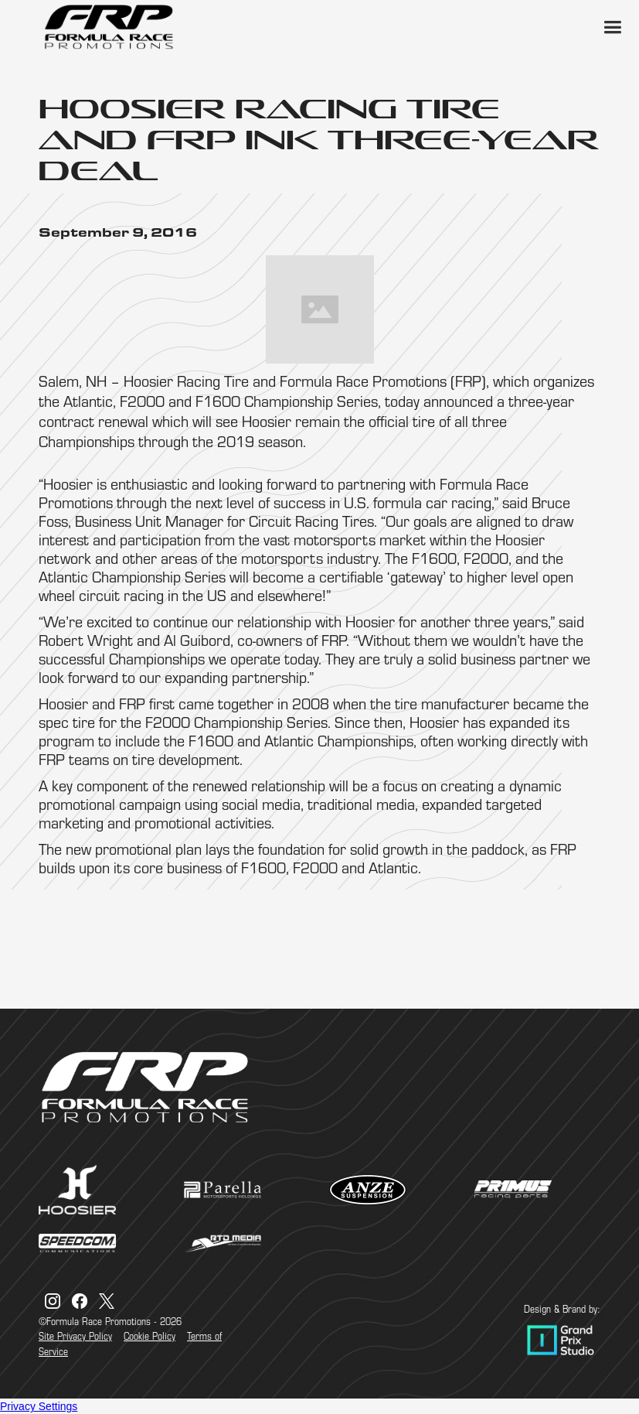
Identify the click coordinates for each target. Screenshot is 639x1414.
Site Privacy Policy (75, 1336)
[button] (612, 27)
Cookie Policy (149, 1336)
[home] (108, 27)
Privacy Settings (38, 1406)
